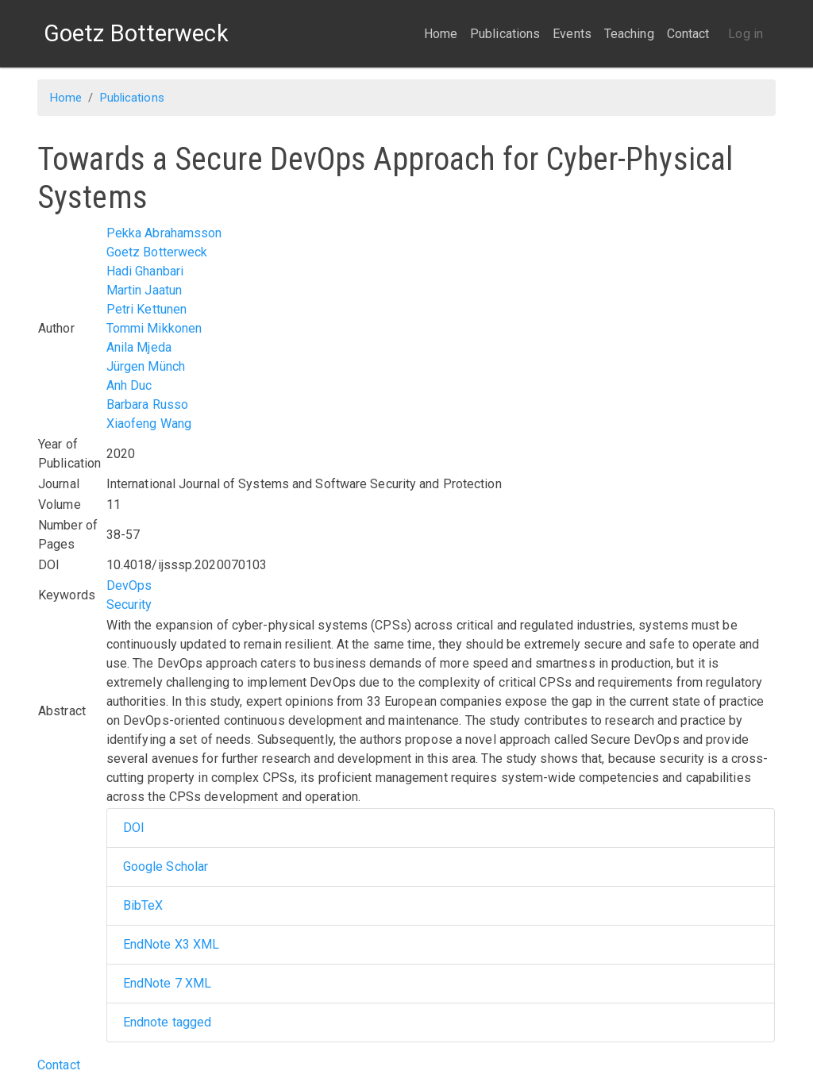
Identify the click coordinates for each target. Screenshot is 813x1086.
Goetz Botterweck (157, 252)
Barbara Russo (147, 404)
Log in (745, 33)
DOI (133, 827)
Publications (505, 33)
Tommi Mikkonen (154, 328)
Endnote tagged (167, 1022)
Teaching (629, 33)
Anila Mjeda (138, 347)
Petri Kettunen (146, 309)
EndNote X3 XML (171, 944)
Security (129, 604)
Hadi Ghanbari (144, 271)
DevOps (129, 585)
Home (440, 33)
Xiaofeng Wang (148, 423)
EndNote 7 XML (167, 983)
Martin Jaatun (144, 290)
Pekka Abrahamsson (164, 233)
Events (572, 33)
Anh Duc (129, 385)
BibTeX (143, 905)
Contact (688, 33)
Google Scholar (165, 866)
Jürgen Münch (145, 366)
